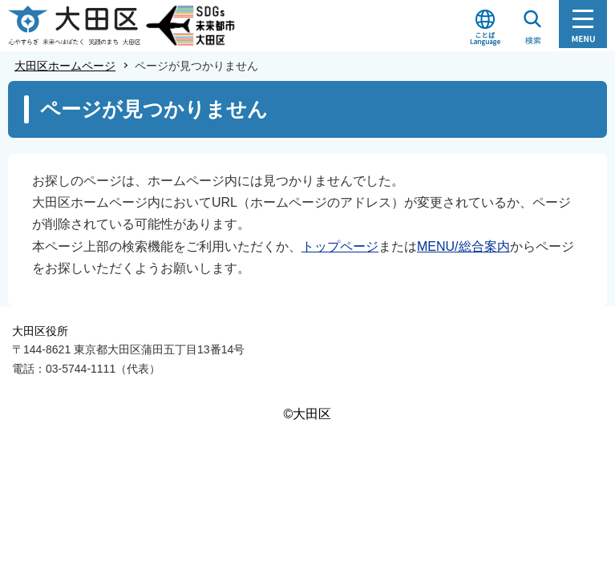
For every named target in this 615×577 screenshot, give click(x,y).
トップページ (339, 246)
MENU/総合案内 (463, 246)
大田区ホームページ (64, 65)
